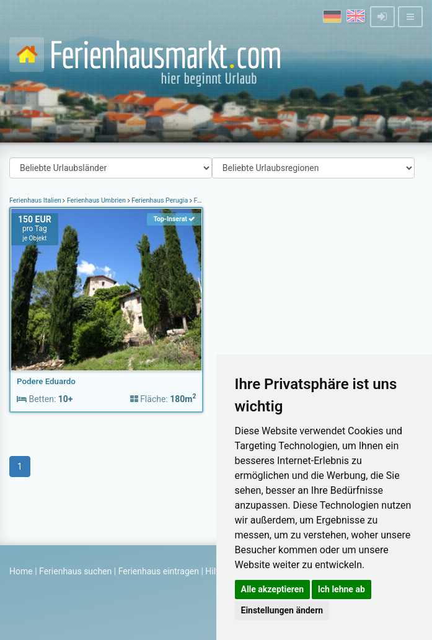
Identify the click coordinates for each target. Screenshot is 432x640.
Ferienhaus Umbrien (96, 200)
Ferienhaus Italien (36, 200)
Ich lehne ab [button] (341, 589)
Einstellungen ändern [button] (282, 610)
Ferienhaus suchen (75, 571)
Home (21, 571)
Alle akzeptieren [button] (272, 589)
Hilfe (214, 571)
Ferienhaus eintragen (158, 571)
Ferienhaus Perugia (160, 200)
